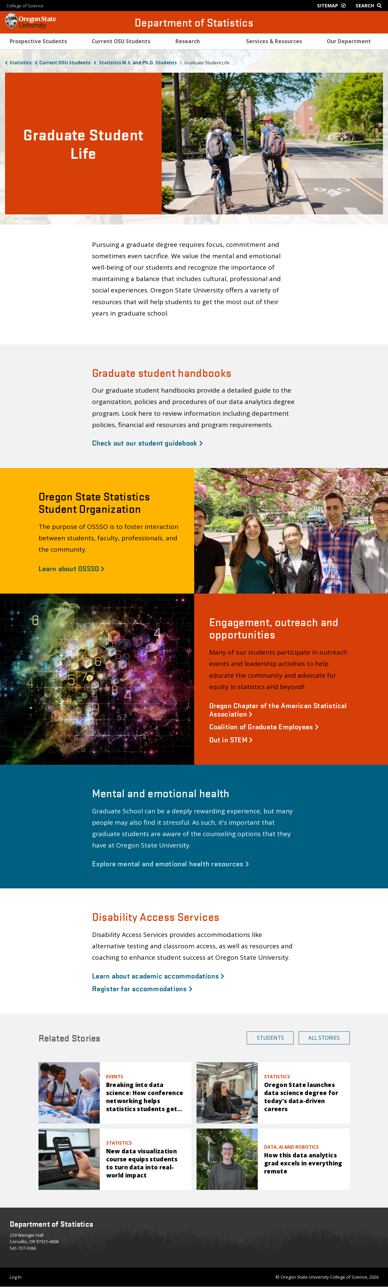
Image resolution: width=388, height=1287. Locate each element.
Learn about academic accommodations (158, 975)
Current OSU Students (64, 63)
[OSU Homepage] (30, 26)
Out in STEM (231, 739)
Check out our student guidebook (147, 442)
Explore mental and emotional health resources (170, 863)
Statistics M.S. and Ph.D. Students (137, 63)
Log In (15, 1277)
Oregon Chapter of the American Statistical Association (278, 709)
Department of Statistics (194, 22)
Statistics (20, 63)
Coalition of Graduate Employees (264, 726)
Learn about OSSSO (71, 568)
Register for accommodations (142, 988)
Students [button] (270, 1037)
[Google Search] (370, 5)
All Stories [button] (324, 1037)
